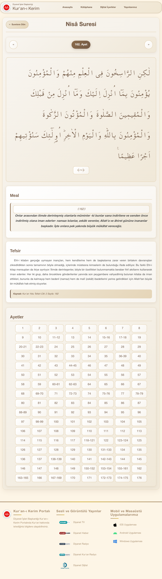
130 (89, 450)
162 (139, 469)
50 (22, 375)
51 (39, 375)
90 (39, 412)
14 (89, 338)
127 (39, 450)
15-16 (106, 338)
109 (72, 431)
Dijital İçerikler (108, 7)
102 (89, 422)
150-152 (89, 469)
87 (139, 403)
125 (139, 441)
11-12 (56, 338)
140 (72, 459)
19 (139, 338)
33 (72, 356)
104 (122, 422)
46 (89, 366)
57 (139, 375)
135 (139, 450)
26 (89, 347)
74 (89, 394)
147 (39, 469)
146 (22, 469)
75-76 (106, 394)
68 (22, 394)
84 (89, 403)
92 (72, 412)
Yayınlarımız (130, 7)
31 (39, 356)
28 (122, 347)
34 (89, 356)
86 (122, 403)
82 (56, 403)
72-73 (73, 394)
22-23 (39, 347)
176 (139, 478)
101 (72, 422)
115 (39, 441)
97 (22, 422)
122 (106, 441)
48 (122, 366)
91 (56, 412)
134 (122, 450)
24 (56, 347)
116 (56, 441)
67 (139, 384)
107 (39, 431)
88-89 (23, 412)
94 (106, 412)
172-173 (106, 478)
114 (22, 441)
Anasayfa (68, 7)
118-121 (89, 441)
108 (56, 431)
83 (72, 403)
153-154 (106, 469)
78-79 (139, 394)
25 (72, 347)
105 (139, 422)
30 (22, 356)
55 (106, 375)
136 (22, 459)
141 (89, 459)
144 (122, 459)
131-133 (106, 450)
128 (56, 450)
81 (39, 403)
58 (22, 384)
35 (106, 356)
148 (56, 469)
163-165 (22, 478)
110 (89, 431)
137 (39, 459)
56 (122, 375)
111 (106, 431)
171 (89, 478)
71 (56, 394)
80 (22, 403)
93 (89, 412)
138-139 (56, 459)
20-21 (23, 347)
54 (89, 375)
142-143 (106, 459)
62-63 (73, 384)
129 (72, 450)
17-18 (122, 338)
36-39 (122, 356)
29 (139, 347)
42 (39, 366)
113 (139, 431)
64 (89, 384)
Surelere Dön (17, 25)
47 (106, 366)
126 (22, 450)
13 (72, 338)
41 (22, 366)
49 (139, 366)
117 (72, 441)
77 (122, 394)
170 (72, 478)
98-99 (39, 422)
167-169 (56, 478)
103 (106, 422)
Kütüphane (86, 7)
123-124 (122, 441)
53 (72, 375)
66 (122, 384)
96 (139, 412)
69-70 (39, 394)
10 (39, 338)
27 (106, 347)
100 (56, 422)
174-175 (122, 478)
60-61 (56, 384)
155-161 (122, 469)
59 (39, 384)
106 (22, 431)
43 (56, 366)
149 (72, 469)
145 (139, 459)
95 (122, 412)
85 (106, 403)
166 (39, 478)
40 (139, 356)
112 (122, 431)
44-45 (73, 366)
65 (106, 384)
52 (56, 375)
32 (56, 356)
